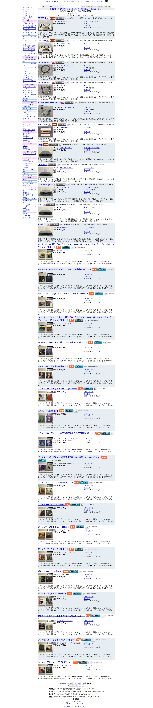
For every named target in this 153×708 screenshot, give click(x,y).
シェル (25, 98)
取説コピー (87, 9)
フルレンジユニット (29, 67)
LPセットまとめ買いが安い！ (86, 1)
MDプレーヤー (28, 108)
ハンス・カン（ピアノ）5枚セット (52, 594)
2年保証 (63, 9)
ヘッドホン (26, 142)
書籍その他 (26, 185)
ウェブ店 (87, 25)
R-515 (40, 204)
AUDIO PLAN (27, 200)
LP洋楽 (25, 165)
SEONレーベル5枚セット (48, 411)
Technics (67, 227)
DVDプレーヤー (28, 112)
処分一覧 (70, 9)
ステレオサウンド (29, 181)
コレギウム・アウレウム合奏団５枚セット (55, 482)
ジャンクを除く (98, 6)
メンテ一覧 (78, 9)
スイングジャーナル (29, 187)
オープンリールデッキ (92, 21)
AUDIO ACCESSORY (30, 198)
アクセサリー (27, 134)
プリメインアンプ (29, 23)
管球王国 (26, 193)
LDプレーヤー (27, 110)
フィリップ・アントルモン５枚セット (53, 527)
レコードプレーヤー (29, 87)
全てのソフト (27, 15)
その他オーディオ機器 (92, 148)
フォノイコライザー (29, 94)
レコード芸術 (27, 217)
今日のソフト (27, 11)
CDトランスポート (29, 116)
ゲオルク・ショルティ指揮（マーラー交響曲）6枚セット (61, 616)
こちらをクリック (81, 703)
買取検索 (107, 6)
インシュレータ (28, 138)
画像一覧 (81, 11)
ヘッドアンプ (27, 92)
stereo (25, 211)
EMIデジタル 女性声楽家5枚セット (53, 366)
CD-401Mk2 (43, 165)
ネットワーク (27, 79)
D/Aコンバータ (28, 104)
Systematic (70, 128)
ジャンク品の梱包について (54, 1)
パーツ (25, 146)
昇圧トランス (27, 90)
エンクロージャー (29, 77)
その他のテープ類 (29, 130)
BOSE (64, 188)
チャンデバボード (29, 48)
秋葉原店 (87, 70)
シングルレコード (29, 169)
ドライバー (26, 71)
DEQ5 (40, 145)
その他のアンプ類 (29, 46)
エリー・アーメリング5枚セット (51, 505)
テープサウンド (28, 195)
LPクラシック (27, 163)
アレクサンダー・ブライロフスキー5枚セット (57, 640)
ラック (25, 140)
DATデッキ (26, 106)
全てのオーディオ (29, 13)
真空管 (25, 148)
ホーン (25, 75)
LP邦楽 (25, 167)
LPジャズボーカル (29, 162)
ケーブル (26, 136)
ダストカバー (27, 19)
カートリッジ (27, 96)
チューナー (26, 44)
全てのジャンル (28, 7)
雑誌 (24, 179)
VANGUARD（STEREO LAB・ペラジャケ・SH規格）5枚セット (64, 269)
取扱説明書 (26, 150)
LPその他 (26, 173)
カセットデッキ (28, 124)
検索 (83, 6)
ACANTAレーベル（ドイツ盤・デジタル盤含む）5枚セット (62, 342)
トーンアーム (27, 89)
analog (25, 197)
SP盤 (24, 171)
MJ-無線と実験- (28, 183)
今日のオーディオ (29, 9)
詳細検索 (89, 6)
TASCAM (66, 168)
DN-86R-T (42, 18)
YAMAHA (66, 148)
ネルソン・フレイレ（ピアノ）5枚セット (55, 662)
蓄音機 (25, 100)
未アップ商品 (70, 1)
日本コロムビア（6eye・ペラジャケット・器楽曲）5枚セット (63, 294)
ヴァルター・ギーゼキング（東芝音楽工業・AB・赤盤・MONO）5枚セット (69, 457)
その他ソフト (27, 175)
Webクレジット (97, 9)
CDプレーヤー (27, 114)
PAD (67, 66)
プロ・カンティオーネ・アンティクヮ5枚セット (58, 389)
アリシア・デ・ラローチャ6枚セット (53, 549)
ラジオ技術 (26, 215)
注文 (66, 18)
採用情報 (100, 1)
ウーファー (26, 69)
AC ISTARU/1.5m (45, 62)
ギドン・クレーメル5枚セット (50, 571)
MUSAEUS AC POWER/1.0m (49, 102)
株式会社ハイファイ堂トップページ (76, 706)
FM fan (25, 213)
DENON (65, 21)
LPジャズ (26, 160)
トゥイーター (27, 73)
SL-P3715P (42, 224)
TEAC (66, 208)
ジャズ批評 (26, 210)
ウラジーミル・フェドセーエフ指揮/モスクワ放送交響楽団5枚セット (66, 433)
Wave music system (45, 184)
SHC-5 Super (43, 124)
